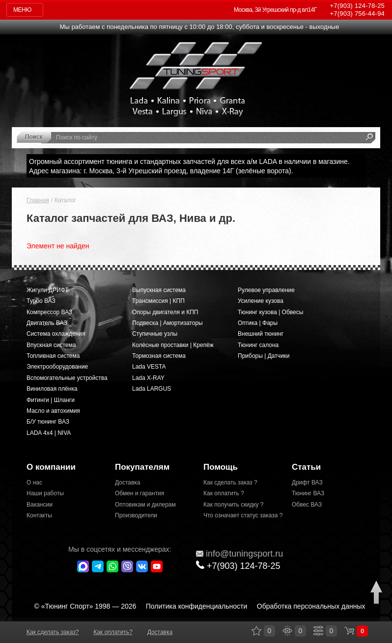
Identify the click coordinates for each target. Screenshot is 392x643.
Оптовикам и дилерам (145, 504)
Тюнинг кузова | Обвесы (270, 312)
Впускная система (51, 345)
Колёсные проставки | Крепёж (173, 345)
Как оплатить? (112, 632)
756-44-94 (357, 13)
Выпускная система (159, 290)
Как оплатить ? (223, 493)
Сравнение (318, 631)
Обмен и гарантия (139, 493)
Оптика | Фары (258, 323)
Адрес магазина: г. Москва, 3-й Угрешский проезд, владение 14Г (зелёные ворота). (161, 171)
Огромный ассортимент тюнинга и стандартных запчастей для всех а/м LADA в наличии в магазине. (189, 161)
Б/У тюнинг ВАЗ (48, 421)
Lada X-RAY (148, 378)
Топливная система (53, 355)
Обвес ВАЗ (307, 504)
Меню (22, 9)
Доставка (127, 482)
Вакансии (40, 504)
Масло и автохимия (53, 410)
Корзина (349, 631)
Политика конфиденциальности (197, 606)
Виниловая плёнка (52, 388)
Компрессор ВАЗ (49, 312)
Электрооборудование (57, 366)
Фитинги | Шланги (51, 400)
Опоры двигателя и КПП (165, 312)
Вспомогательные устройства (67, 378)
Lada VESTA (149, 366)
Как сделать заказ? (53, 632)
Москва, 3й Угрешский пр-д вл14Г (275, 9)
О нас (34, 482)
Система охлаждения (56, 333)
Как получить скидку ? (233, 504)
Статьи (306, 467)
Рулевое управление (266, 290)
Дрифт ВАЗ (307, 482)
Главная (38, 200)
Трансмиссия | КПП (158, 300)
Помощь (220, 467)
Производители (136, 515)
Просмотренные (287, 631)
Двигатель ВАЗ (47, 323)
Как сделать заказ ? (230, 482)
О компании (51, 467)
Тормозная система (159, 355)
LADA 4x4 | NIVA (49, 432)
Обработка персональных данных (311, 606)
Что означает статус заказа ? (240, 515)
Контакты (39, 515)
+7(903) (238, 566)
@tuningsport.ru (239, 554)
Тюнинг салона (258, 345)
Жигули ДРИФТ (47, 290)
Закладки (256, 631)
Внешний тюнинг (260, 333)
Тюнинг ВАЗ (308, 493)
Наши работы (45, 493)
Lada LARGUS (151, 388)
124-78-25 (357, 5)
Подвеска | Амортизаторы (167, 323)
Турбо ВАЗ (41, 300)
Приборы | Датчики (264, 355)
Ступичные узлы (154, 333)
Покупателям (142, 467)
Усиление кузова (260, 300)
